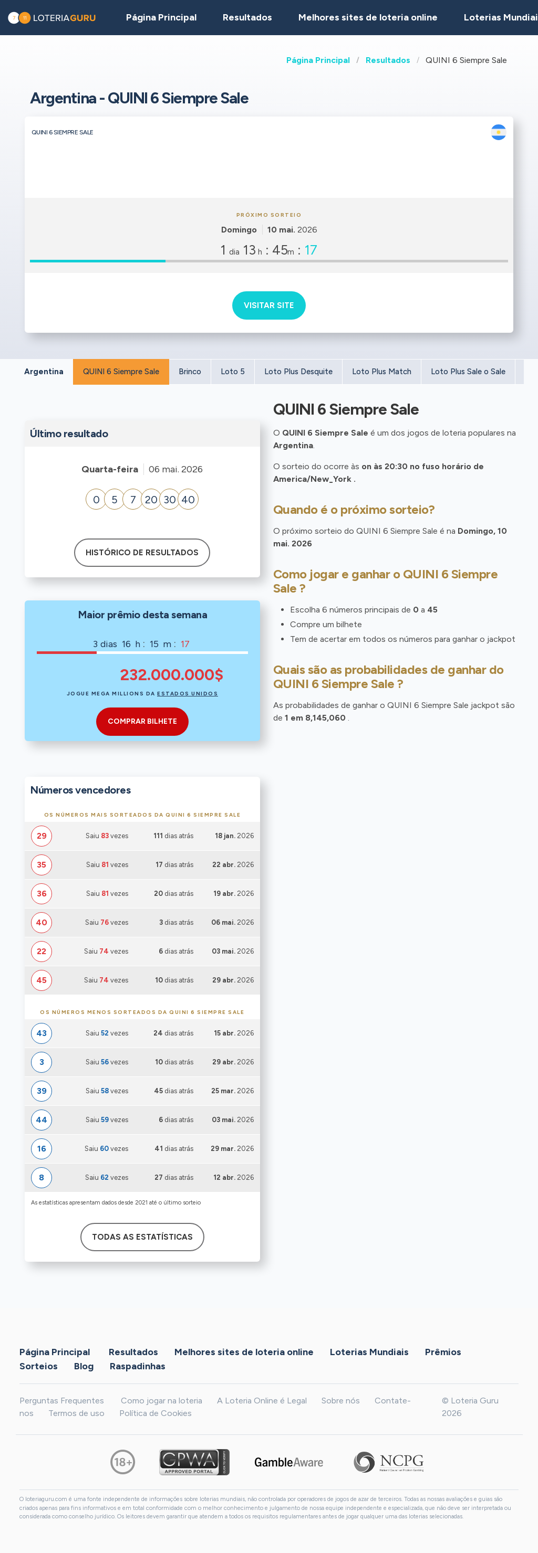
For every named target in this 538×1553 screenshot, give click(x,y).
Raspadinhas (137, 1365)
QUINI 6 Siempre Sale (121, 371)
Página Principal (318, 60)
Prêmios (443, 1351)
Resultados (388, 60)
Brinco (190, 371)
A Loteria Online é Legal (262, 1401)
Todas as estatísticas (142, 1237)
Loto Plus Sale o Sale (468, 371)
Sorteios (38, 1365)
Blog (84, 1365)
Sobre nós (341, 1401)
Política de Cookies (155, 1413)
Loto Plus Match (381, 371)
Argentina (44, 371)
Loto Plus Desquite (298, 371)
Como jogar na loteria (161, 1401)
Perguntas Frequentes (61, 1401)
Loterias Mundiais (369, 1351)
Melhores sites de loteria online (368, 17)
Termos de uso (76, 1413)
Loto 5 (233, 371)
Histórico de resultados (142, 552)
